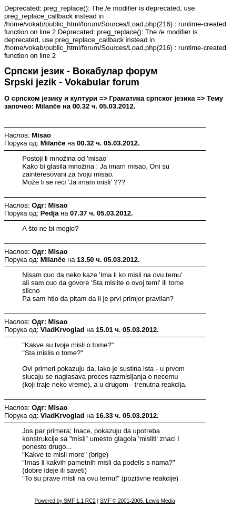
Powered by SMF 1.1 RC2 (65, 501)
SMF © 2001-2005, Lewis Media (137, 501)
